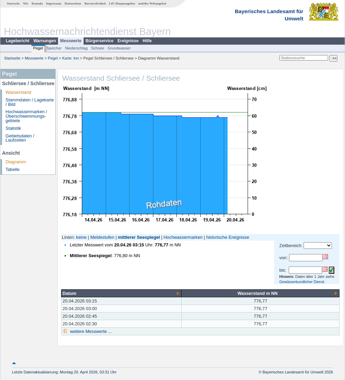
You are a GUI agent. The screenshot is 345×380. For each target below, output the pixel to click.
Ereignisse (127, 40)
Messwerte (70, 40)
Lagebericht (17, 40)
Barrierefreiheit (95, 3)
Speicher (53, 48)
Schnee (97, 48)
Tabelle (13, 169)
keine (81, 237)
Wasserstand (18, 92)
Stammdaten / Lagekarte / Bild (30, 102)
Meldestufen (102, 237)
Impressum (53, 3)
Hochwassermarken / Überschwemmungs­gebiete (26, 116)
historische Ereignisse (227, 237)
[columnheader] (121, 293)
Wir (26, 3)
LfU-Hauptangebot (122, 3)
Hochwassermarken (183, 237)
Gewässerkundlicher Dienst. (302, 282)
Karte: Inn (70, 58)
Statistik (13, 128)
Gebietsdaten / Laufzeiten (20, 138)
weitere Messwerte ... (90, 331)
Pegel (38, 48)
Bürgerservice (100, 40)
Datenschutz (73, 3)
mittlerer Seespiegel (139, 237)
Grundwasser (119, 48)
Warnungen (44, 40)
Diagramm (16, 161)
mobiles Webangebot (152, 3)
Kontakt (37, 3)
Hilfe (147, 40)
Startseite (13, 3)
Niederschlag (76, 48)
